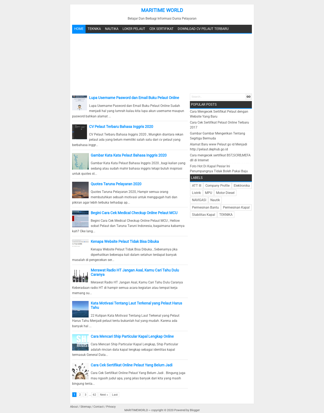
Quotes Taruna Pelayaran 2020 (116, 184)
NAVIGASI (199, 200)
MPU (208, 193)
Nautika (111, 29)
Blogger (195, 410)
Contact (98, 406)
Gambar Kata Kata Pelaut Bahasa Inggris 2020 (129, 155)
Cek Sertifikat (161, 29)
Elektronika (242, 186)
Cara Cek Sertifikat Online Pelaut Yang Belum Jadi (131, 365)
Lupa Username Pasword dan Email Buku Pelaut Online (134, 98)
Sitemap (85, 406)
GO (248, 96)
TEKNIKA (225, 215)
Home (78, 29)
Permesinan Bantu (205, 207)
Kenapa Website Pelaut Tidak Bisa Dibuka (125, 241)
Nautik (215, 200)
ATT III (196, 186)
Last (115, 394)
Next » (104, 394)
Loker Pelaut (134, 29)
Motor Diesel (225, 193)
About (74, 406)
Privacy (111, 406)
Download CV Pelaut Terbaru (203, 29)
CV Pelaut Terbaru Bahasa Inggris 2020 (121, 126)
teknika (94, 29)
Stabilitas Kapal (203, 215)
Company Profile (217, 186)
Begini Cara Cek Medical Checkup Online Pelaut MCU (134, 213)
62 (94, 394)
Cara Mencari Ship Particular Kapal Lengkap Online (132, 336)
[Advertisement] (162, 63)
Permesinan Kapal (236, 207)
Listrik (196, 193)
